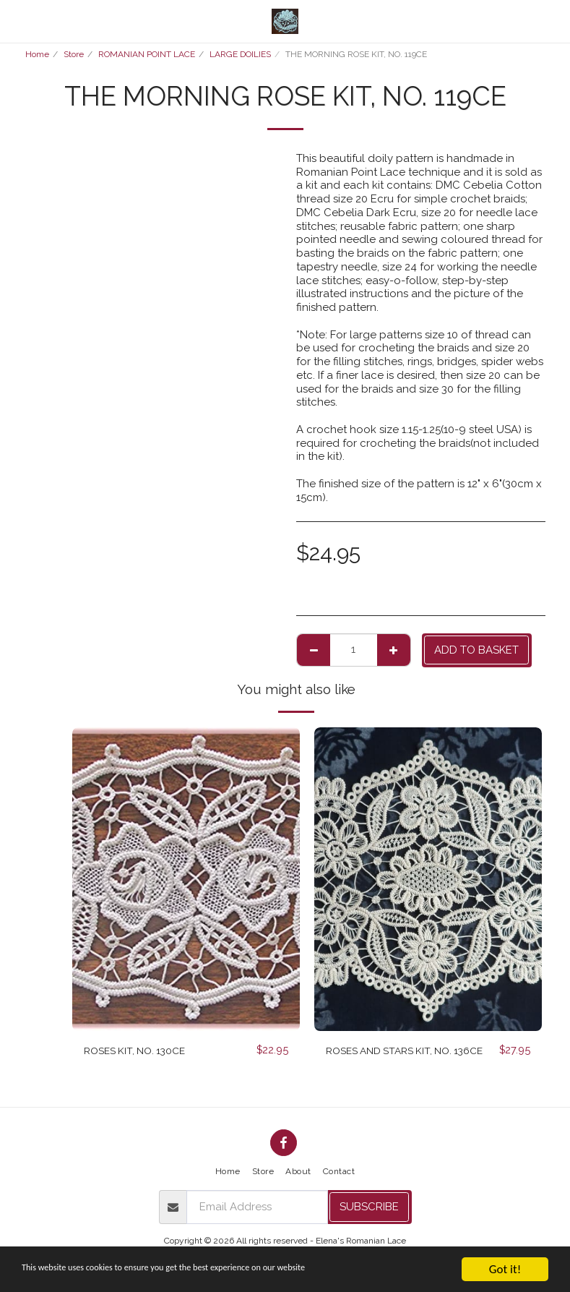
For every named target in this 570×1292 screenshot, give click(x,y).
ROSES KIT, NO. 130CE (139, 1050)
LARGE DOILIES (240, 54)
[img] (186, 879)
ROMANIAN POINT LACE (146, 54)
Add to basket (476, 649)
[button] (16, 21)
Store (74, 54)
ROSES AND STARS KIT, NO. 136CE (395, 1059)
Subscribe (369, 1210)
